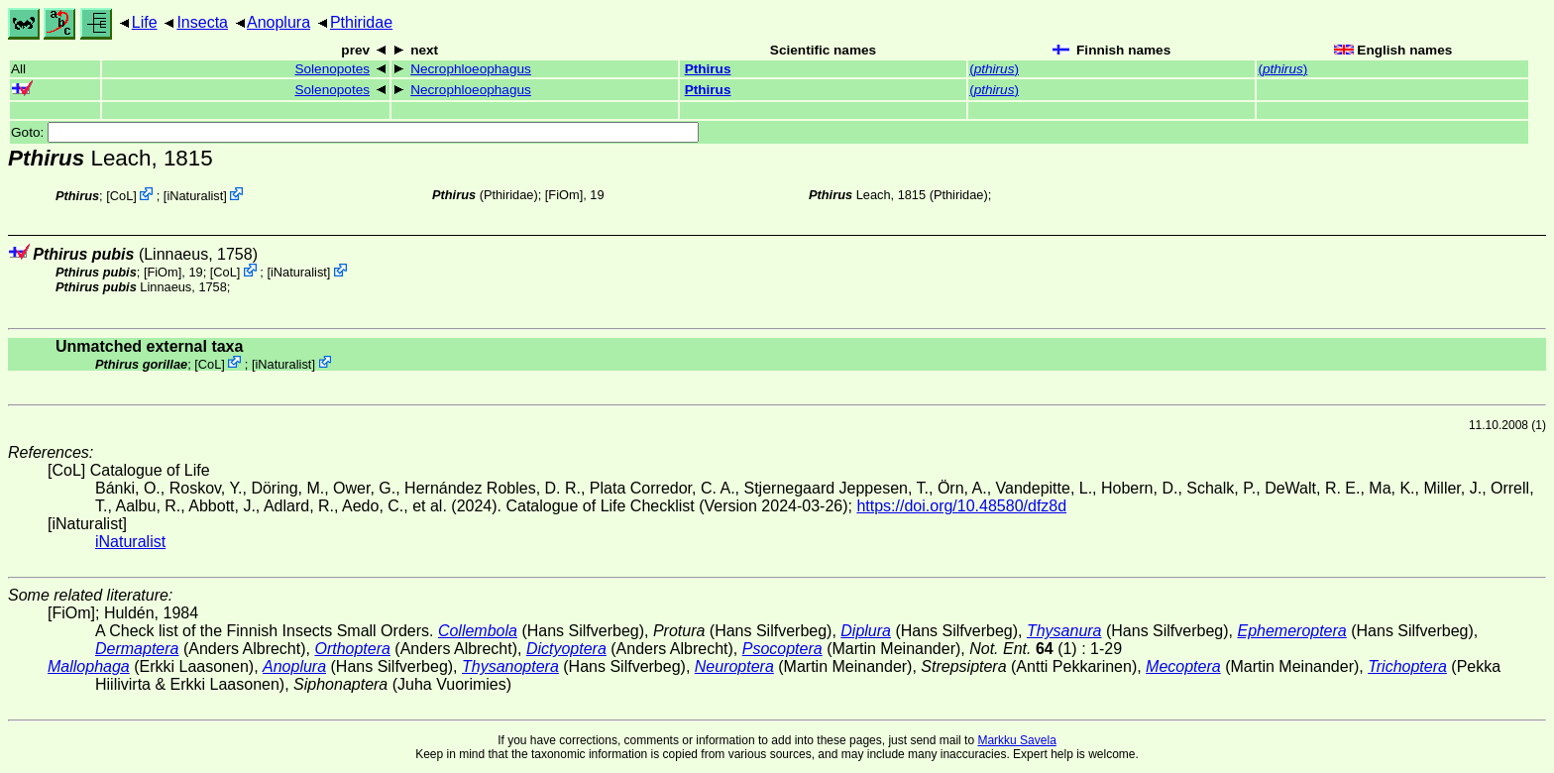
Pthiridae (361, 22)
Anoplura (278, 22)
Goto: (355, 132)
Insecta (202, 22)
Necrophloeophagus (470, 68)
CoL (121, 195)
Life (145, 22)
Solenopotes (332, 68)
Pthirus (708, 68)
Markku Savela (1016, 740)
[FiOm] (564, 194)
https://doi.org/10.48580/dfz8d (961, 505)
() (994, 68)
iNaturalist (194, 195)
